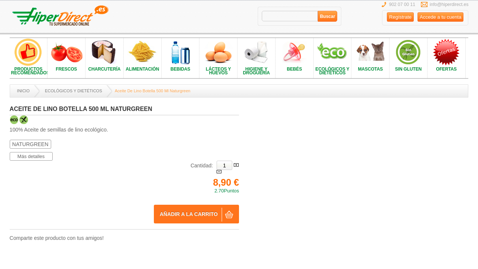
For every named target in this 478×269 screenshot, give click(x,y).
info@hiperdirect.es (449, 4)
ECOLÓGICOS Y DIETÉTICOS (73, 91)
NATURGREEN (30, 144)
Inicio (23, 91)
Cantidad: (201, 165)
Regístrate (400, 17)
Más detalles (31, 156)
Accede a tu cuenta (440, 17)
